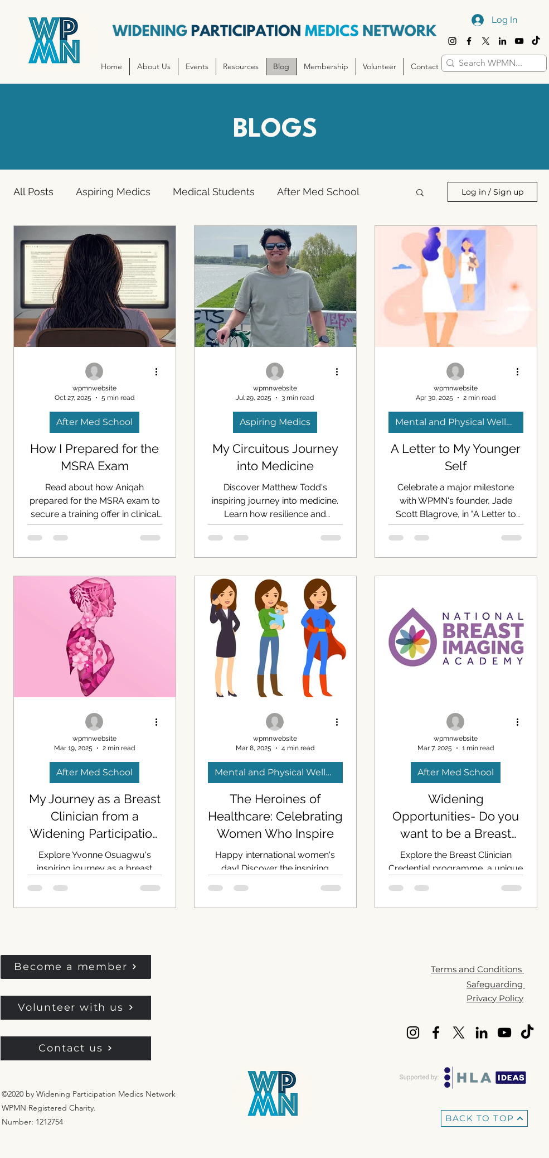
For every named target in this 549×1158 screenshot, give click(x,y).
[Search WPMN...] (490, 63)
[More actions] (160, 372)
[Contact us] (76, 1048)
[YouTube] (519, 41)
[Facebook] (469, 41)
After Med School (318, 191)
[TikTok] (536, 41)
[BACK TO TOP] (484, 1118)
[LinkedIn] (502, 41)
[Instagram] (452, 41)
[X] (485, 41)
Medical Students (214, 191)
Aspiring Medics (113, 191)
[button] (153, 66)
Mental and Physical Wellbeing (459, 422)
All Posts (33, 191)
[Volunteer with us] (76, 1008)
